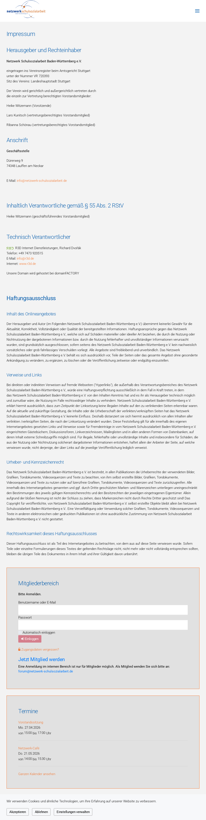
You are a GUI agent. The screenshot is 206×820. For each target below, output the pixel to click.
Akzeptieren (17, 812)
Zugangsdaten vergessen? (38, 650)
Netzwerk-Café (28, 748)
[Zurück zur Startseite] (26, 11)
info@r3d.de (25, 258)
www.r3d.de (27, 264)
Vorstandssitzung (30, 722)
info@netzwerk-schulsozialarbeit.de (42, 181)
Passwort (25, 617)
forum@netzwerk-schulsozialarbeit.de (45, 671)
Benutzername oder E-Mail (37, 602)
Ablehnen (41, 812)
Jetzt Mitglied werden (41, 659)
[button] (197, 11)
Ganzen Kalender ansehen (36, 774)
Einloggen (30, 639)
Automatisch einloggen (36, 633)
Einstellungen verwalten (73, 812)
